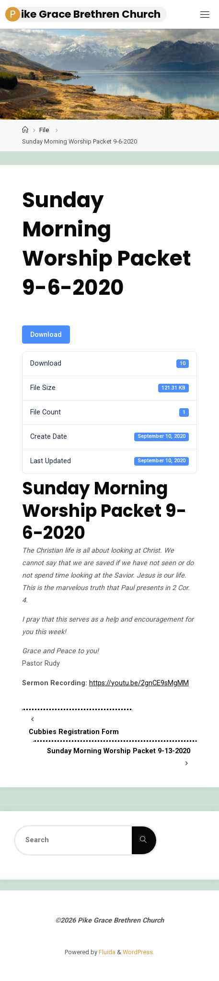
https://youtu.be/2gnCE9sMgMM (139, 683)
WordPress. (138, 952)
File (44, 130)
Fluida (106, 952)
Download (46, 334)
